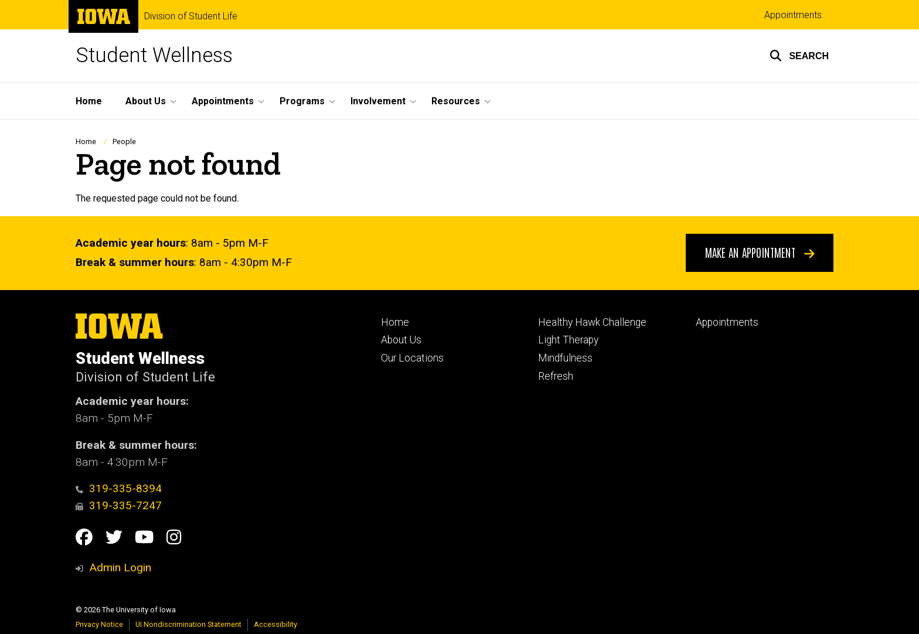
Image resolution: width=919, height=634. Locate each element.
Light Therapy (568, 340)
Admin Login (120, 567)
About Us (401, 340)
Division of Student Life (190, 16)
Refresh (555, 376)
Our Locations (412, 358)
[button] (799, 55)
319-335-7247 (119, 505)
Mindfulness (565, 358)
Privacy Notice (99, 624)
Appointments (793, 15)
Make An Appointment (760, 252)
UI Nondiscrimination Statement (188, 624)
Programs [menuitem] (302, 101)
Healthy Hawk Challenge (592, 322)
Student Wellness (154, 55)
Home (86, 141)
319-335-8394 (119, 488)
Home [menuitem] (89, 101)
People (124, 141)
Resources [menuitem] (455, 101)
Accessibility (275, 624)
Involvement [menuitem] (378, 101)
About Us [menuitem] (145, 101)
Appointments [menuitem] (223, 101)
